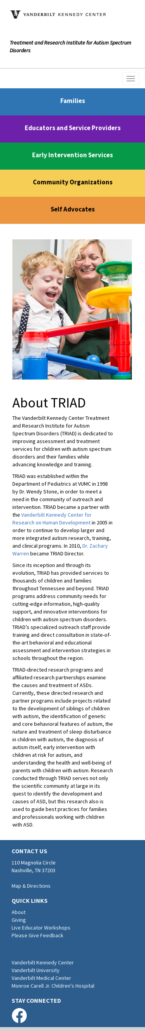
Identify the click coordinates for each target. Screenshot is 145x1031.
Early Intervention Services (72, 155)
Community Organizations (73, 182)
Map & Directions (31, 885)
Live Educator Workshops (41, 927)
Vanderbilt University (36, 970)
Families (72, 100)
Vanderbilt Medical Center (41, 977)
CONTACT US (29, 851)
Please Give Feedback (37, 935)
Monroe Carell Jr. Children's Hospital (53, 985)
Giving (19, 919)
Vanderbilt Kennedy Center (43, 962)
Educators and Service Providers (73, 128)
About (19, 912)
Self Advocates (73, 209)
